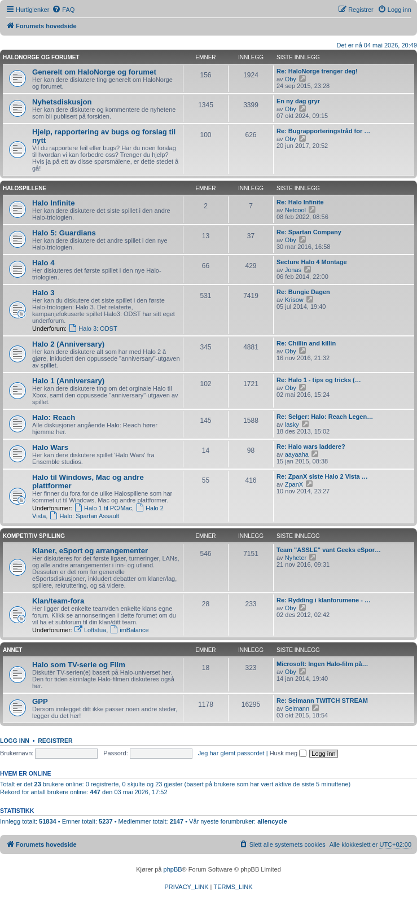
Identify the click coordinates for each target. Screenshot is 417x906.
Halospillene (24, 188)
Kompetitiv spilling (34, 536)
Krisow (294, 299)
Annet (12, 650)
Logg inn (14, 740)
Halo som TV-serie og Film (78, 664)
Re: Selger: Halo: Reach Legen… (324, 416)
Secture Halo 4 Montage (311, 262)
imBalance (128, 630)
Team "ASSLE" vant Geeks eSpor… (328, 549)
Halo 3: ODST (92, 328)
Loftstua (90, 630)
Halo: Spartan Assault (84, 516)
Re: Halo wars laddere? (310, 446)
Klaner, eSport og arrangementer (90, 550)
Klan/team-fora (58, 601)
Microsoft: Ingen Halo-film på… (322, 663)
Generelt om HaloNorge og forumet (94, 72)
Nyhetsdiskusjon (62, 102)
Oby (290, 79)
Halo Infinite (53, 203)
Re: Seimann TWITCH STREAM (322, 700)
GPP (40, 701)
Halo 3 (43, 292)
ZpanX (294, 484)
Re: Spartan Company (308, 232)
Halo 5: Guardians (64, 233)
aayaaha (297, 454)
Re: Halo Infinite (300, 202)
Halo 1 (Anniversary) (68, 381)
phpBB (173, 869)
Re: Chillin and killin (306, 343)
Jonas (293, 269)
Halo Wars (50, 447)
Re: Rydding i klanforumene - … (323, 600)
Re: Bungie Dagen (303, 291)
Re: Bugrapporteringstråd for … (323, 131)
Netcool (295, 210)
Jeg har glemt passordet (231, 753)
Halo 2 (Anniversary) (68, 344)
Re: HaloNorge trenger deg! (317, 71)
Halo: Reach (53, 417)
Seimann (297, 708)
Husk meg (288, 753)
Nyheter (296, 557)
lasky (292, 424)
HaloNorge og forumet (41, 57)
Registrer (55, 740)
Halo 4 (43, 263)
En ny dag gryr (298, 101)
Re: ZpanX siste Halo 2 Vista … (322, 476)
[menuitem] (63, 9)
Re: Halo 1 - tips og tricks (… (318, 380)
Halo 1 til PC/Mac (103, 508)
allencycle (272, 821)
